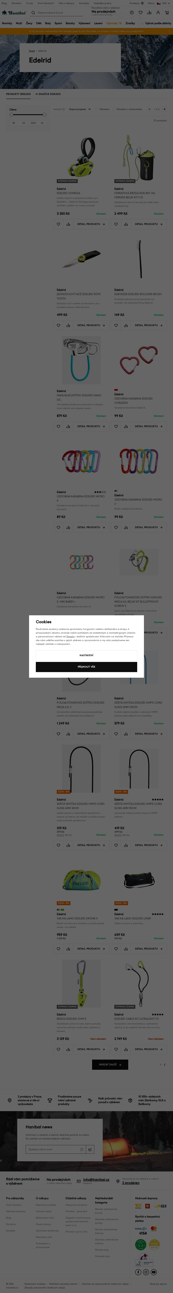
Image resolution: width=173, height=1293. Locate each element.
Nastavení (86, 655)
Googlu (70, 636)
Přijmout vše (86, 666)
